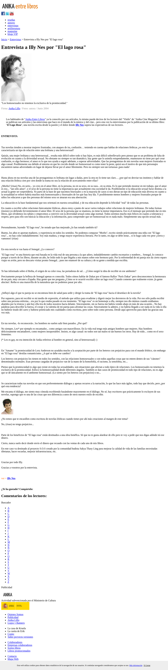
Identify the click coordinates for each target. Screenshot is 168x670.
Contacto (12, 656)
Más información (135, 665)
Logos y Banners (16, 623)
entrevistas (13, 25)
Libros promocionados (19, 650)
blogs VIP (13, 34)
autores (11, 22)
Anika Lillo (14, 108)
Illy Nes (80, 125)
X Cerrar (147, 665)
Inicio (4, 39)
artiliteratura (14, 28)
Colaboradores (15, 642)
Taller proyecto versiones (20, 637)
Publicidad (13, 617)
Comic (11, 634)
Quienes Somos (15, 614)
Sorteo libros (14, 648)
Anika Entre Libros (35, 119)
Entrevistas (15, 39)
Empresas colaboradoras (20, 645)
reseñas (11, 20)
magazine (12, 31)
